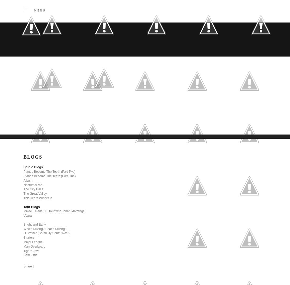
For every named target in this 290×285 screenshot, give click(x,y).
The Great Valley (35, 193)
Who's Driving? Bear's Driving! (45, 229)
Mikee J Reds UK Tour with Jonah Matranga (54, 211)
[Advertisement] (107, 121)
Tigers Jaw (31, 251)
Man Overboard (34, 246)
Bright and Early (35, 224)
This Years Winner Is (38, 198)
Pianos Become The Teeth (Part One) (50, 176)
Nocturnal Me (33, 185)
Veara (28, 215)
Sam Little (30, 255)
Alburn (28, 180)
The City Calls (33, 189)
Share (28, 266)
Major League (33, 242)
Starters (29, 237)
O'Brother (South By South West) (46, 233)
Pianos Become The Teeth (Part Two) (50, 172)
